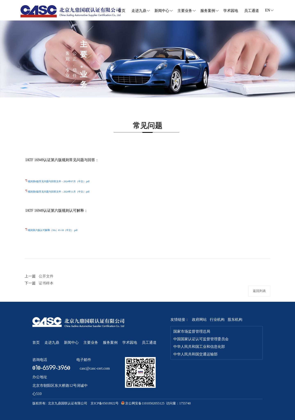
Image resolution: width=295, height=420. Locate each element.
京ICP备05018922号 (105, 403)
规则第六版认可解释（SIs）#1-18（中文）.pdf (52, 230)
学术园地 (230, 11)
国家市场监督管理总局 (191, 331)
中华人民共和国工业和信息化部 (199, 347)
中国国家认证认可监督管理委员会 (201, 339)
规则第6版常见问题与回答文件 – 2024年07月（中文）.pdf (59, 181)
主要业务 (90, 342)
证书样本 (46, 288)
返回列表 (259, 296)
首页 (121, 11)
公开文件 (46, 281)
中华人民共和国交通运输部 (195, 354)
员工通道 (251, 11)
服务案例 (110, 342)
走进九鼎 (51, 342)
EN (268, 10)
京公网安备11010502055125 (141, 403)
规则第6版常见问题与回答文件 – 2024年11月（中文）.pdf (59, 191)
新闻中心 (71, 342)
